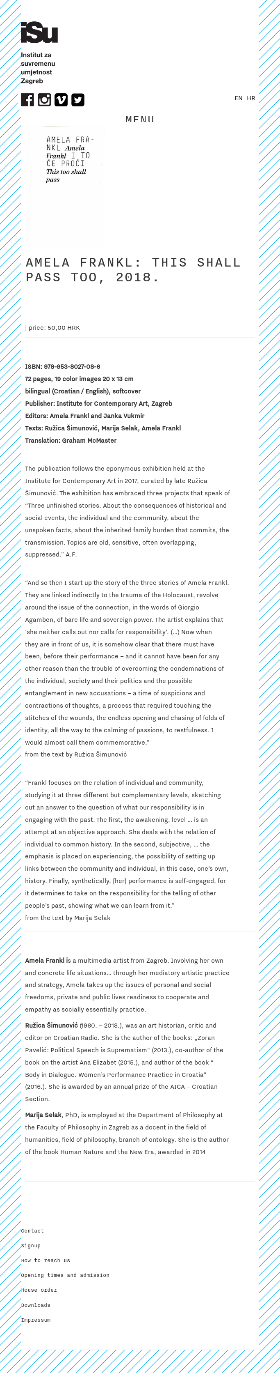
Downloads (35, 1305)
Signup (31, 1246)
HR (251, 98)
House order (39, 1290)
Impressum (35, 1320)
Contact (32, 1231)
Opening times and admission (65, 1275)
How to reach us (45, 1260)
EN (238, 98)
